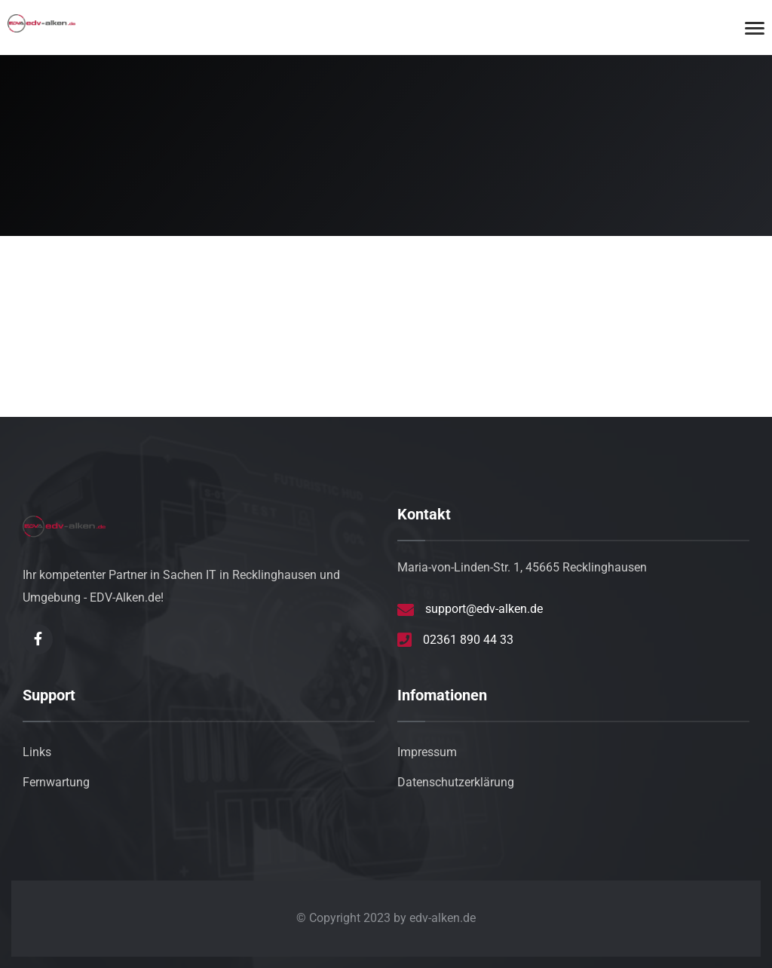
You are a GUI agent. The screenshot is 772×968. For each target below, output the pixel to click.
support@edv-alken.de (484, 609)
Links (37, 752)
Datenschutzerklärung (455, 782)
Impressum (427, 752)
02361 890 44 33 (468, 640)
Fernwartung (56, 782)
